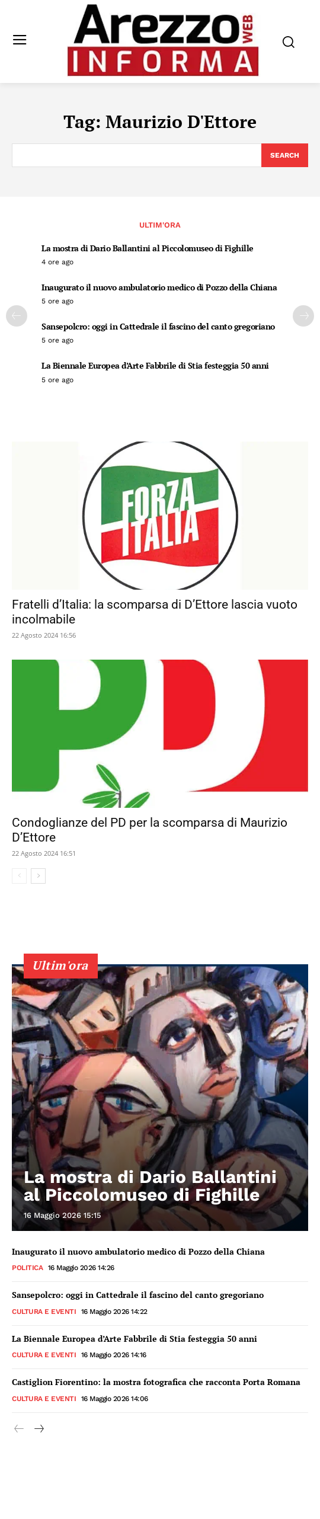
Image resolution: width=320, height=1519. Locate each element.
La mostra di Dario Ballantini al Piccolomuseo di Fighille (147, 248)
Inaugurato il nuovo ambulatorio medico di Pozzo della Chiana (159, 287)
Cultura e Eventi (44, 1311)
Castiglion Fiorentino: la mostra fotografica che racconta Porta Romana (156, 1381)
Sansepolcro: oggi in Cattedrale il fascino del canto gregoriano (158, 326)
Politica (27, 1268)
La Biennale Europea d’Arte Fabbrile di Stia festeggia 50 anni (155, 365)
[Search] (284, 155)
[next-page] (303, 316)
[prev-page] (16, 316)
